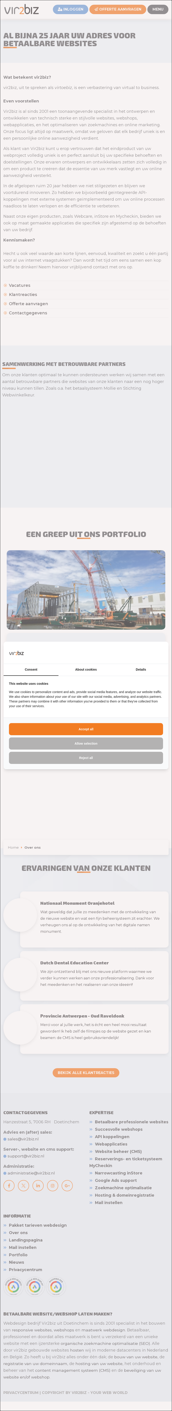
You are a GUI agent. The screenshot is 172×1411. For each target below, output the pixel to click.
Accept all (86, 729)
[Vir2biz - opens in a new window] (157, 652)
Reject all (86, 758)
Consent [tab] (31, 670)
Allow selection (86, 744)
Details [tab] (141, 670)
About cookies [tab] (86, 670)
